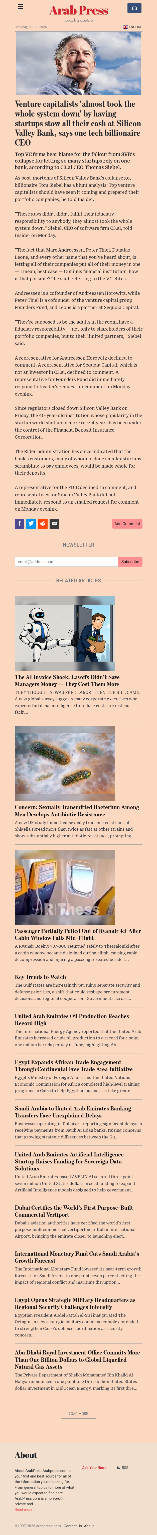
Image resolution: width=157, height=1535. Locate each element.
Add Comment (127, 523)
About (89, 1526)
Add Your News (94, 1468)
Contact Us (73, 1526)
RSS (122, 1468)
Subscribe (130, 561)
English (132, 27)
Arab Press (78, 10)
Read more (24, 1509)
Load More (78, 1414)
